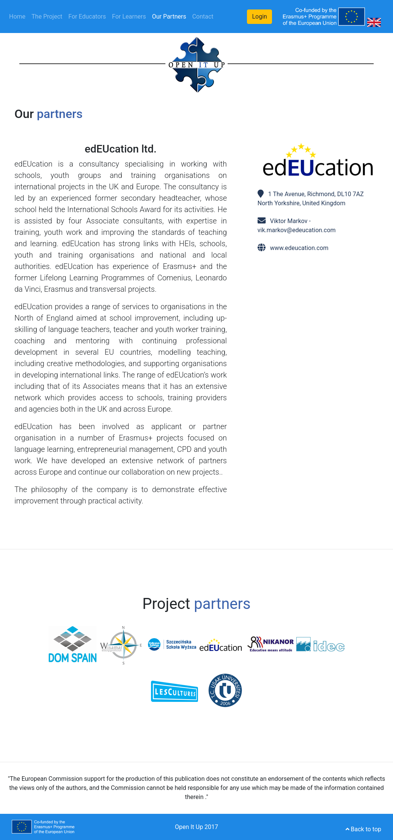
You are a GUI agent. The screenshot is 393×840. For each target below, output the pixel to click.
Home (18, 16)
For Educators (87, 16)
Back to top (363, 829)
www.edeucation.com (299, 248)
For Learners (129, 16)
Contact (203, 16)
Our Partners (169, 16)
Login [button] (259, 16)
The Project (46, 16)
